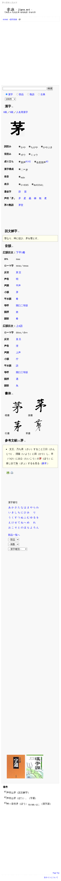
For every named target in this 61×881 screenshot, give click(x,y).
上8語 (19, 325)
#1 (27, 161)
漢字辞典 (13, 19)
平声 (18, 285)
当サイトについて (51, 877)
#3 (47, 161)
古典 (42, 94)
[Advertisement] (30, 53)
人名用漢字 (22, 112)
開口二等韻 (22, 305)
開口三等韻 (22, 372)
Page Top (56, 873)
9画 (11, 112)
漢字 (10, 94)
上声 (18, 352)
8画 (5, 112)
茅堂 (20, 205)
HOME (5, 19)
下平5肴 (20, 252)
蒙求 (44, 463)
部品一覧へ (14, 535)
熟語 (32, 94)
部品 (21, 94)
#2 (29, 161)
